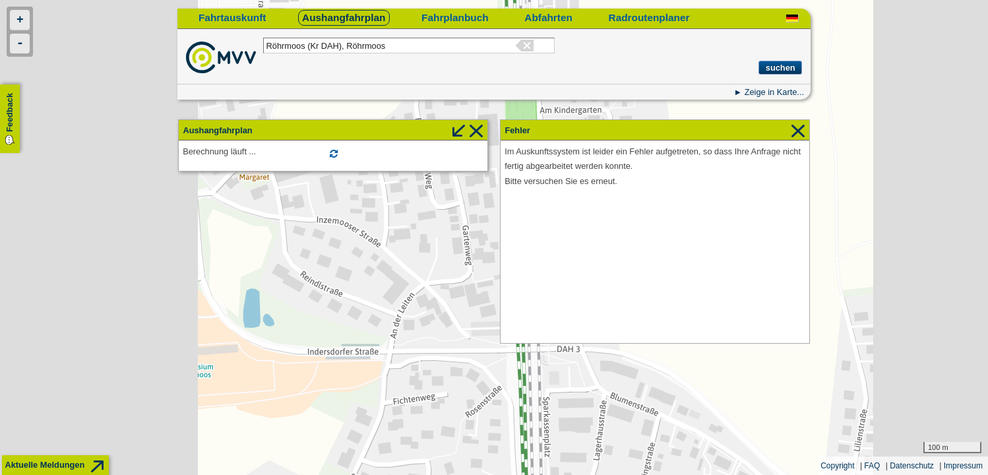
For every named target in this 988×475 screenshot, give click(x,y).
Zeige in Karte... (774, 92)
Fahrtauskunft (232, 17)
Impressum (963, 465)
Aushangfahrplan (343, 17)
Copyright (837, 465)
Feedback (10, 112)
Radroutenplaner (649, 17)
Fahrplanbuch (455, 17)
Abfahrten (548, 17)
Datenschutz (912, 465)
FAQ (872, 465)
